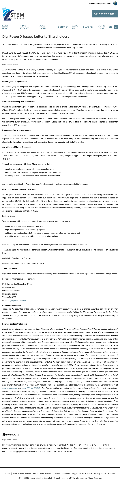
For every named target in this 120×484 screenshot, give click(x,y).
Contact (63, 27)
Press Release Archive (22, 474)
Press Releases (24, 27)
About (7, 474)
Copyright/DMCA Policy (82, 474)
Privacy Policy (100, 474)
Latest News (6, 27)
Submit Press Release (42, 474)
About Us (75, 27)
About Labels (43, 27)
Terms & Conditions (62, 474)
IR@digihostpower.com (17, 300)
